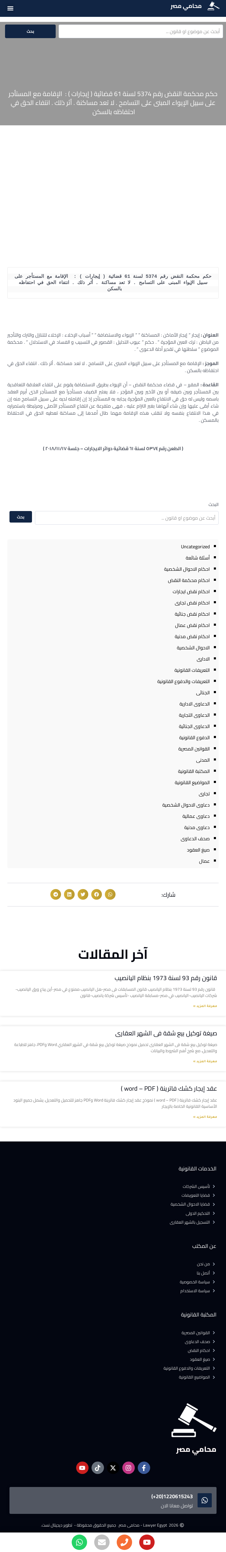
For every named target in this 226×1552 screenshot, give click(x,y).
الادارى (203, 658)
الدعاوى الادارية (194, 703)
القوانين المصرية (194, 748)
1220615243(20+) (172, 1496)
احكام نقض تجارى (192, 602)
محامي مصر (186, 5)
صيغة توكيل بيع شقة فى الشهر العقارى (166, 1033)
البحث (214, 504)
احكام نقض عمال (192, 625)
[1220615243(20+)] (205, 1500)
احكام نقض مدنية (192, 636)
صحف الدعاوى (195, 838)
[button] (10, 8)
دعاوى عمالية (196, 816)
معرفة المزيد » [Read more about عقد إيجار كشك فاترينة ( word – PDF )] (205, 1117)
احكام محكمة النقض (189, 580)
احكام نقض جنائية (192, 613)
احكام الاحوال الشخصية (187, 569)
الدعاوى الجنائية (194, 726)
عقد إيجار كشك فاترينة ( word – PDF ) (169, 1088)
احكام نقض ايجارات (191, 591)
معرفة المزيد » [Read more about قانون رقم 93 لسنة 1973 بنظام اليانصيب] (205, 1006)
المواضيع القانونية (192, 782)
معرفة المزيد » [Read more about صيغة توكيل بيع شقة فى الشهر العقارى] (205, 1061)
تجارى (204, 793)
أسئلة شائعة (198, 557)
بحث (30, 31)
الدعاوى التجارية (194, 715)
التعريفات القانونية (192, 670)
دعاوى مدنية (197, 827)
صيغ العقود (198, 849)
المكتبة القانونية (194, 771)
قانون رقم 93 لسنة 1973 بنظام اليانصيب (166, 978)
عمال (204, 861)
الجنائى (203, 692)
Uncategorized (195, 546)
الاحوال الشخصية (193, 647)
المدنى (203, 759)
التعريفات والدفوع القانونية (183, 681)
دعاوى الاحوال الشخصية (186, 804)
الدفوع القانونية (194, 737)
